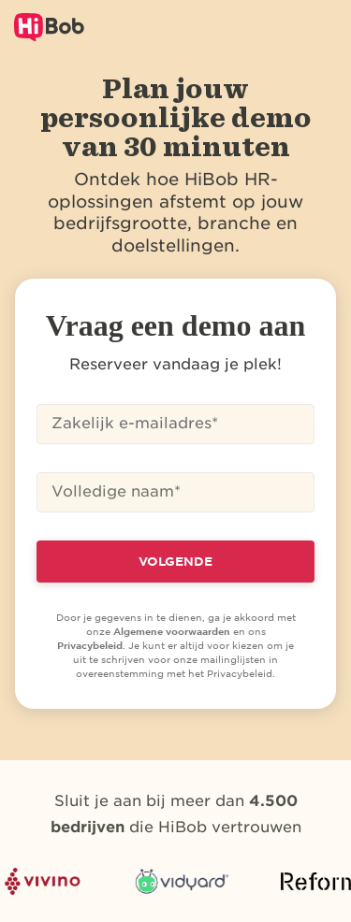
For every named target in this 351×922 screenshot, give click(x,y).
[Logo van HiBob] (49, 26)
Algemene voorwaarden (171, 631)
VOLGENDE (175, 562)
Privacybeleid (90, 645)
